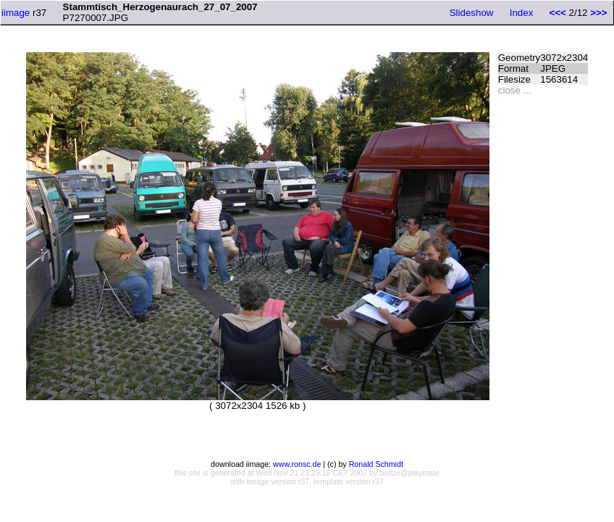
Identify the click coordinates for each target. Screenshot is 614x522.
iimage (15, 12)
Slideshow (472, 12)
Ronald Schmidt (376, 464)
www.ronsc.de (297, 464)
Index (522, 12)
